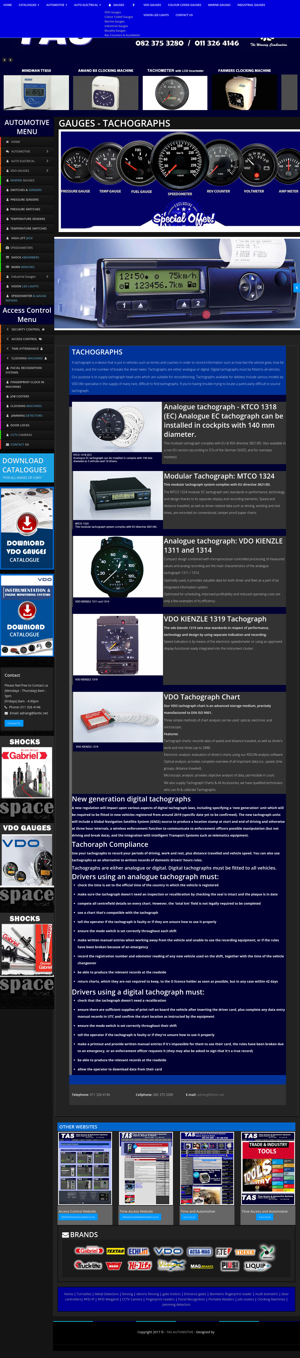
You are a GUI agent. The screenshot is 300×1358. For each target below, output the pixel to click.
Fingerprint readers (160, 1299)
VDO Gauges (113, 12)
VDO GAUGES (152, 5)
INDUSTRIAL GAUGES (251, 5)
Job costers (246, 1299)
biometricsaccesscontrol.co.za (78, 1217)
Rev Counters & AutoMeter (122, 35)
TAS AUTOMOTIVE (179, 1332)
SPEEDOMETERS (19, 248)
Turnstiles (84, 1294)
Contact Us (14, 723)
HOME (7, 5)
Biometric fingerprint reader (231, 1294)
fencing (127, 1294)
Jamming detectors (176, 1304)
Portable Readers (221, 1299)
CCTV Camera (132, 1299)
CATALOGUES (29, 5)
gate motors (172, 1294)
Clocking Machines (271, 1299)
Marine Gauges (115, 21)
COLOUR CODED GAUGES (184, 5)
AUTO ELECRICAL (27, 161)
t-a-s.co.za (189, 1217)
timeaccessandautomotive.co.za (140, 1217)
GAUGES (122, 5)
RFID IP (89, 1299)
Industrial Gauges (116, 26)
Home (68, 1294)
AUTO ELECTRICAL (87, 5)
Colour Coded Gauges (119, 17)
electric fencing (148, 1294)
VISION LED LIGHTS (156, 15)
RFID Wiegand (108, 1299)
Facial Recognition (191, 1299)
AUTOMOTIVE (56, 5)
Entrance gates (195, 1294)
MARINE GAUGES (219, 5)
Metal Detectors (107, 1294)
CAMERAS (19, 435)
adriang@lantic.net (210, 1094)
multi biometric (266, 1294)
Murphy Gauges (115, 31)
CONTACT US (184, 15)
